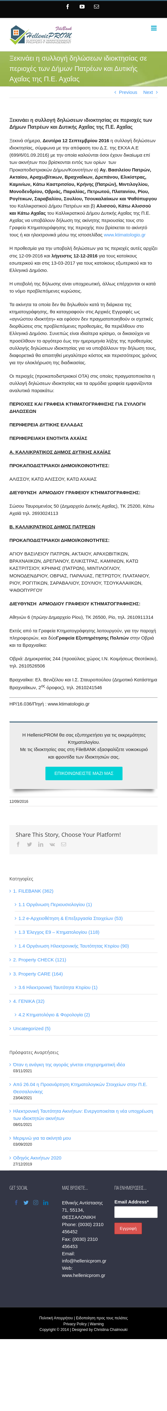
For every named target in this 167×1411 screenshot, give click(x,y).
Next (148, 92)
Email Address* (131, 1201)
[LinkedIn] (45, 1202)
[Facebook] (16, 1202)
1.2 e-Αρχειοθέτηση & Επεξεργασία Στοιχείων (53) (70, 918)
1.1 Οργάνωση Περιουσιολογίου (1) (55, 904)
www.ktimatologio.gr (124, 234)
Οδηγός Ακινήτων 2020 (37, 1157)
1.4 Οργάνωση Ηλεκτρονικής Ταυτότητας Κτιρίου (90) (73, 946)
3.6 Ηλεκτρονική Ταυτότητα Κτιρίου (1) (57, 987)
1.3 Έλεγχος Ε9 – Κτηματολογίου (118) (58, 932)
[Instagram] (35, 1202)
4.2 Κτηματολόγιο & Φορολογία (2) (54, 1014)
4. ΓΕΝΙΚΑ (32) (28, 1001)
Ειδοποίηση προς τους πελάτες (102, 1318)
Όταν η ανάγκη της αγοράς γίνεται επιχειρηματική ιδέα (69, 1064)
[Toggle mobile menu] (154, 28)
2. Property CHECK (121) (39, 959)
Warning (97, 1324)
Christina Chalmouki (111, 1329)
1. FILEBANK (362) (33, 891)
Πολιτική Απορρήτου (56, 1318)
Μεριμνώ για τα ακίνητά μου (42, 1138)
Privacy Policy (75, 1324)
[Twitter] (26, 1202)
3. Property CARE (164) (38, 973)
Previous (128, 92)
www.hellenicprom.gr (83, 1275)
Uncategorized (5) (31, 1028)
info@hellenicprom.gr (84, 1260)
